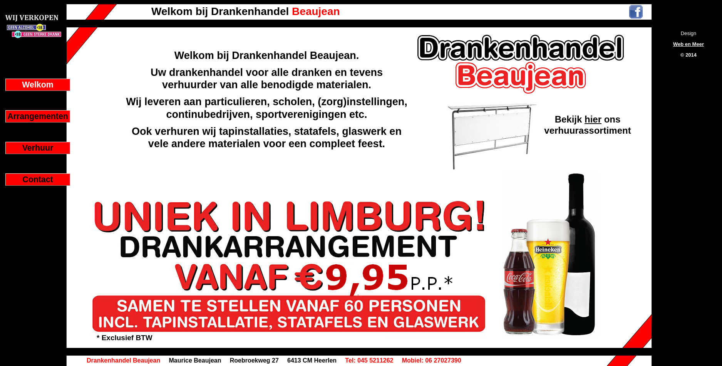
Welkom (37, 84)
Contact (37, 179)
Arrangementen (37, 116)
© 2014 (688, 55)
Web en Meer (688, 44)
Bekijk (570, 119)
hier (593, 119)
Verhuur (38, 148)
